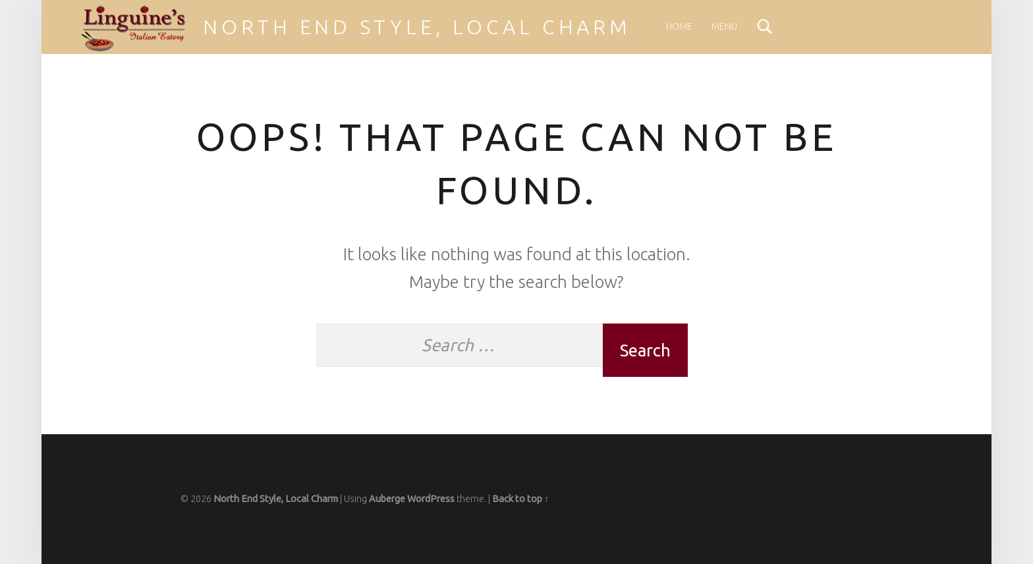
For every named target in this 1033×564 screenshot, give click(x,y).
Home (679, 26)
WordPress (431, 499)
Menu (724, 26)
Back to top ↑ (520, 499)
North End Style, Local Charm (417, 27)
